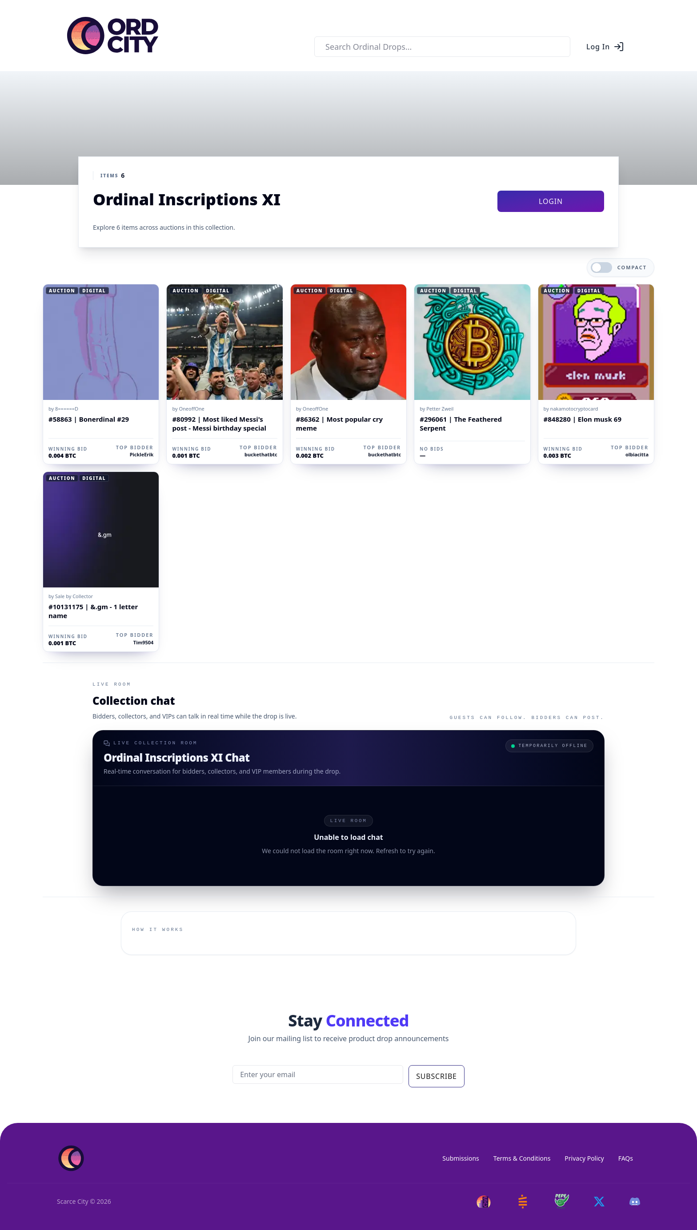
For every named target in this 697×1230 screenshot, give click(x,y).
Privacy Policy (584, 1158)
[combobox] (442, 46)
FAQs (625, 1158)
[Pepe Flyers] (562, 1201)
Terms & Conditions (522, 1158)
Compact (632, 267)
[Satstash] (523, 1201)
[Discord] (634, 1201)
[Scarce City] (484, 1201)
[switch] (601, 267)
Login (551, 201)
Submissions (460, 1158)
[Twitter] (599, 1201)
